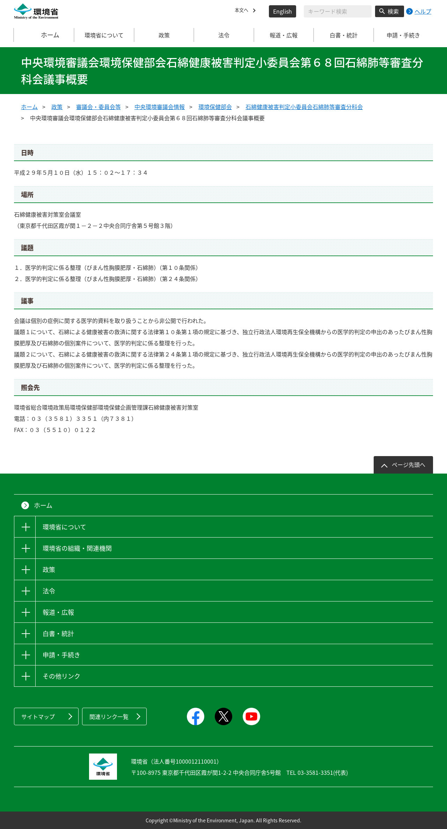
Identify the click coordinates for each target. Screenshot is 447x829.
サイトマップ (38, 716)
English (282, 11)
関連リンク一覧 (109, 716)
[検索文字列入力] (338, 11)
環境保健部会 (215, 106)
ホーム (44, 35)
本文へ (243, 11)
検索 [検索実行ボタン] (393, 11)
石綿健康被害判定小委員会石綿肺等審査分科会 (304, 106)
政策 (57, 106)
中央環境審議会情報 (159, 106)
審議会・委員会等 (98, 106)
